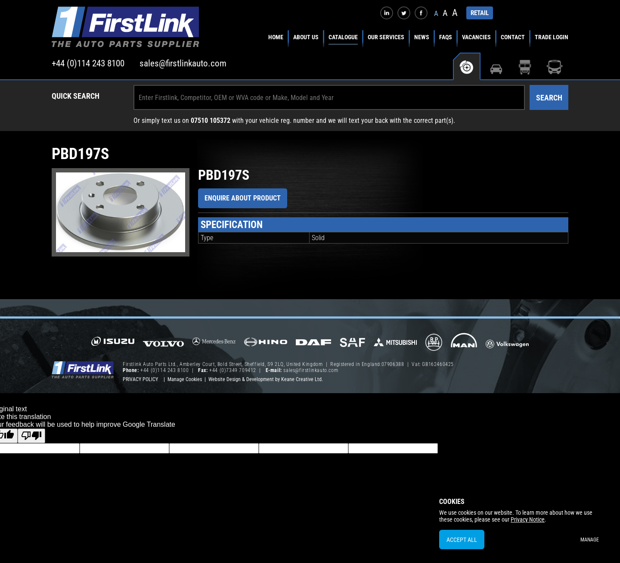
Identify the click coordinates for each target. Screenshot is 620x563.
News (421, 37)
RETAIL (480, 13)
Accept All (461, 539)
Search (549, 97)
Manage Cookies (184, 379)
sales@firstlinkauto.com (183, 63)
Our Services (386, 37)
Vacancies (476, 37)
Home (275, 37)
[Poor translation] (31, 436)
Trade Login (551, 37)
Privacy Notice (528, 519)
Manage (589, 540)
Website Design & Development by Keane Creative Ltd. (265, 379)
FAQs (445, 37)
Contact (513, 37)
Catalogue (343, 37)
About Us (306, 37)
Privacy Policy (140, 379)
